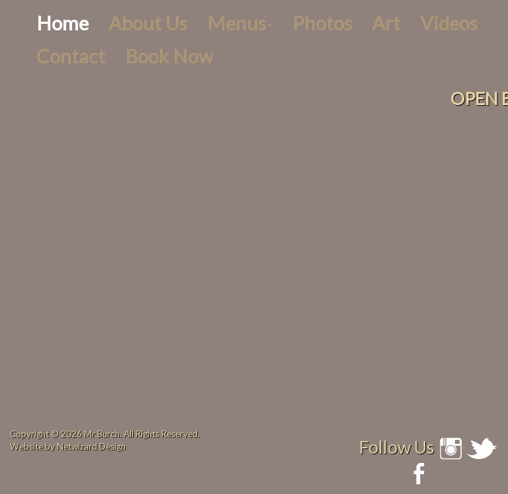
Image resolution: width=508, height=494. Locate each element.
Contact (70, 55)
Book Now (169, 55)
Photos (322, 22)
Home (62, 22)
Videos (449, 22)
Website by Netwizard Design (68, 446)
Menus (240, 22)
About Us (147, 22)
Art (386, 22)
